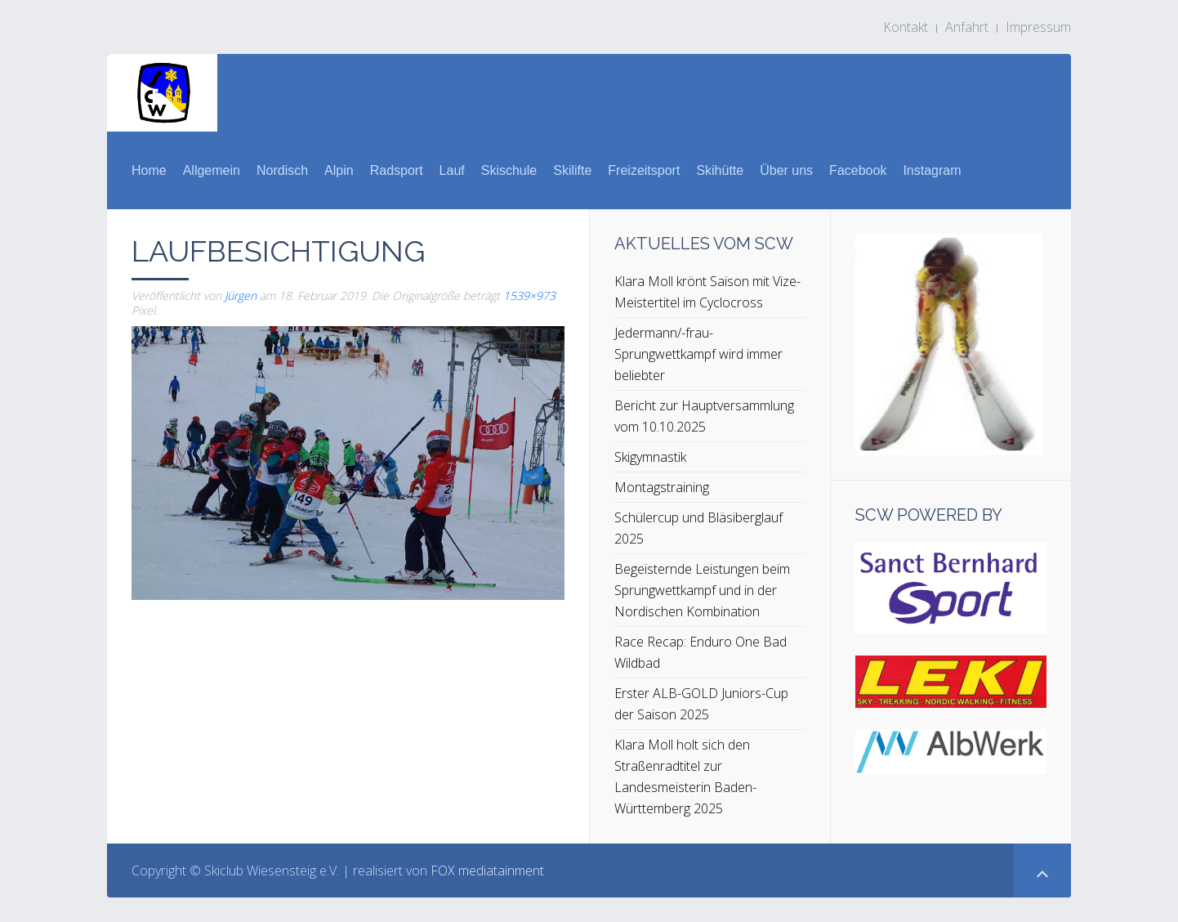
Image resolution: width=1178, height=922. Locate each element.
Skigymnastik (650, 457)
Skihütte (719, 170)
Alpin (339, 170)
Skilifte (572, 170)
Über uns (786, 170)
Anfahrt (966, 27)
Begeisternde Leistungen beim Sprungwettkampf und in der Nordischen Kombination (702, 590)
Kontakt (905, 27)
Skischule (509, 170)
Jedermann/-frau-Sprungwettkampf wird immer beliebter (698, 354)
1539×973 (529, 295)
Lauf (452, 170)
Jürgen (241, 295)
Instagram (932, 170)
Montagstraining (661, 487)
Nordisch (282, 170)
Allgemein (211, 170)
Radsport (396, 170)
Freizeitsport (644, 170)
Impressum (1038, 27)
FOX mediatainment (487, 870)
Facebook (857, 170)
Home (149, 170)
